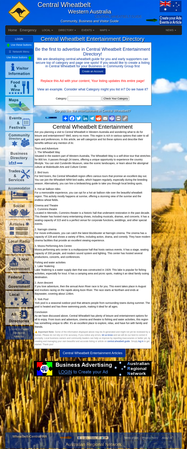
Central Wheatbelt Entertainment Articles (92, 353)
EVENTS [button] (87, 30)
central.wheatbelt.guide (118, 341)
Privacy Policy (150, 437)
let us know (107, 335)
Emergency (28, 30)
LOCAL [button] (47, 30)
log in (140, 341)
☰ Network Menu (19, 51)
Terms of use (131, 437)
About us (167, 437)
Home (12, 30)
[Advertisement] (93, 406)
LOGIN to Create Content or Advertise (19, 333)
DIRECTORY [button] (67, 30)
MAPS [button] (105, 30)
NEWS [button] (171, 30)
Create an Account (92, 71)
